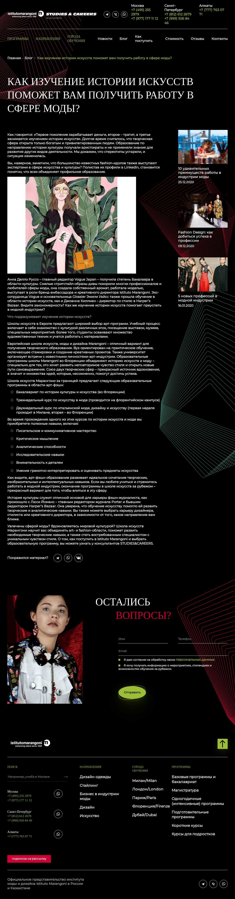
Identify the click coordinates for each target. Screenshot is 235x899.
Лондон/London (147, 790)
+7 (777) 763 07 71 (213, 10)
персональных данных (195, 660)
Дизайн (87, 808)
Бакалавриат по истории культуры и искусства (56, 392)
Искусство (89, 817)
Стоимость (174, 39)
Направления (48, 39)
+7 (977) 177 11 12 (144, 19)
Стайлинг (89, 787)
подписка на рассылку (29, 860)
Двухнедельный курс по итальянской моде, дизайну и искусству (71, 408)
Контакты (220, 39)
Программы (17, 39)
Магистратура (185, 791)
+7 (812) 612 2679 (179, 10)
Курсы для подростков (193, 835)
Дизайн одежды (95, 778)
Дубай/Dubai (144, 816)
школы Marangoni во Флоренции (56, 361)
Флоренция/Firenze (151, 807)
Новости (105, 39)
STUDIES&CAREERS (136, 543)
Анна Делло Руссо (23, 279)
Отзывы (197, 39)
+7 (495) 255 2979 (145, 10)
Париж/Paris (144, 799)
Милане (43, 412)
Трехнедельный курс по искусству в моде (52, 400)
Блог (124, 39)
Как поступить (143, 39)
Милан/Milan (144, 782)
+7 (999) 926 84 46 (176, 21)
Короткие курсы (187, 827)
